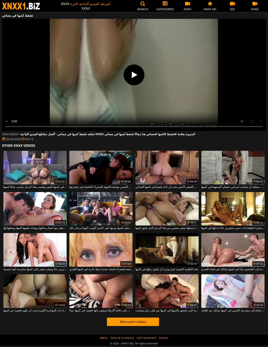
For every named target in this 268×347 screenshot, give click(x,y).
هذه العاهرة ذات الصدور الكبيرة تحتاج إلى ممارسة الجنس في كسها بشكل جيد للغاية (233, 310)
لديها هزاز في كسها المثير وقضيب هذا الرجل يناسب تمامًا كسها (35, 187)
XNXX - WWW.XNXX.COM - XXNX (21, 6)
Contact (163, 338)
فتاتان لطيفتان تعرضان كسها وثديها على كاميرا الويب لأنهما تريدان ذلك (101, 228)
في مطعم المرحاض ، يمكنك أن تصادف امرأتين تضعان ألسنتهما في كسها (233, 187)
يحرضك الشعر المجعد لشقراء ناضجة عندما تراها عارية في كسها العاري (101, 269)
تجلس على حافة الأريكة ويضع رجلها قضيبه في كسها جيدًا (101, 310)
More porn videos (133, 322)
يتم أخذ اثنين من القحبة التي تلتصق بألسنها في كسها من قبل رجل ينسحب (167, 310)
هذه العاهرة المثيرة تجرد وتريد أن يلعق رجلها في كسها (166, 269)
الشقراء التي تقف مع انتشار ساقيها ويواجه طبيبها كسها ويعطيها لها (35, 228)
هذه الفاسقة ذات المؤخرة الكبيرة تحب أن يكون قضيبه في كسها (35, 310)
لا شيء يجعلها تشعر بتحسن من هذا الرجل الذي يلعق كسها (167, 228)
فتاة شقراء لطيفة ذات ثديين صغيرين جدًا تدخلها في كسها (233, 228)
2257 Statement (146, 338)
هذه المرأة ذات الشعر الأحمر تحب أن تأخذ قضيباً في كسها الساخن (167, 187)
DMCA (104, 338)
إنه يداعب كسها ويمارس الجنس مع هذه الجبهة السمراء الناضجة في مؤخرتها (101, 187)
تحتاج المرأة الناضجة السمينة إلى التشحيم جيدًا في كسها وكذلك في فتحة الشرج (233, 269)
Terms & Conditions (122, 338)
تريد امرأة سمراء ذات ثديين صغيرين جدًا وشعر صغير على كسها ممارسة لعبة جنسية (35, 269)
